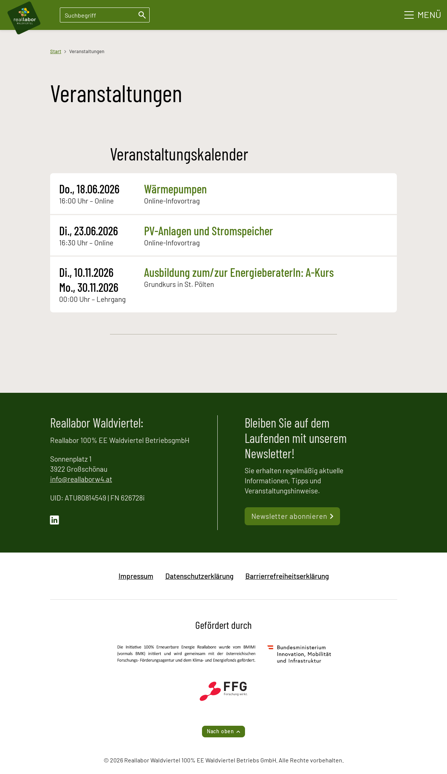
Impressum (136, 576)
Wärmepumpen (175, 188)
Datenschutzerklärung (199, 576)
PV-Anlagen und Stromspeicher (208, 230)
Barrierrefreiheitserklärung (287, 576)
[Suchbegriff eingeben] (105, 14)
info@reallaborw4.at (81, 479)
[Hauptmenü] (423, 15)
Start (55, 51)
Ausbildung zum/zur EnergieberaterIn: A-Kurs (239, 272)
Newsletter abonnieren (289, 516)
